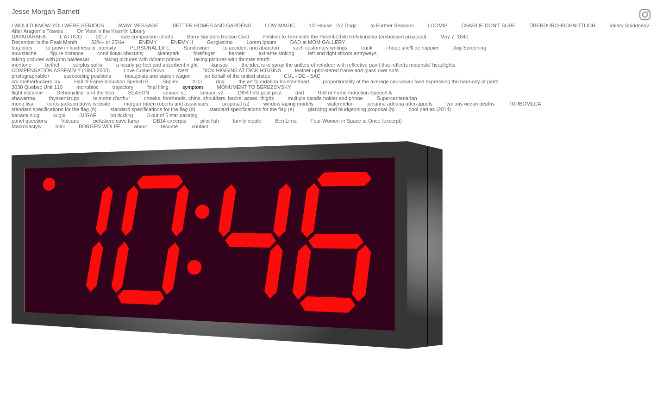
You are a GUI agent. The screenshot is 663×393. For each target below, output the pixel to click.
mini (60, 126)
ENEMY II (182, 42)
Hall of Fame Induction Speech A (355, 92)
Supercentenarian (397, 98)
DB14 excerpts (169, 121)
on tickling (122, 115)
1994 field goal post (259, 92)
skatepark (168, 53)
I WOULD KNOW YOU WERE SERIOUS (58, 25)
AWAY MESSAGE (138, 25)
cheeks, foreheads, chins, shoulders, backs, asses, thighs (209, 98)
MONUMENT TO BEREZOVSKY (254, 87)
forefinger (204, 53)
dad (299, 92)
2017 (101, 36)
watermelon (340, 103)
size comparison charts (147, 36)
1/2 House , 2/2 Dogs (333, 25)
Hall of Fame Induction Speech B (111, 81)
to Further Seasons (392, 25)
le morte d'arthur (111, 98)
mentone (21, 65)
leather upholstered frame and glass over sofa (347, 70)
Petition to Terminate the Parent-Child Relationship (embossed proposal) (344, 36)
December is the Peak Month (44, 42)
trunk (366, 47)
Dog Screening (469, 47)
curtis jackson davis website (78, 103)
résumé (169, 126)
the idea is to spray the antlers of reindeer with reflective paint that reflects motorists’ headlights (349, 65)
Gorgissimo (220, 42)
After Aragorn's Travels (37, 31)
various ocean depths (470, 103)
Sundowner (196, 47)
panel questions (29, 121)
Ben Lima (285, 121)
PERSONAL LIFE (150, 47)
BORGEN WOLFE (99, 126)
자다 (197, 81)
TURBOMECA (524, 103)
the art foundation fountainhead (273, 81)
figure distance (67, 53)
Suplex (170, 81)
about (140, 126)
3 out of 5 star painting (172, 115)
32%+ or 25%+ (108, 42)
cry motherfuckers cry (36, 81)
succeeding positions (87, 76)
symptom (192, 87)
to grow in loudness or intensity (81, 47)
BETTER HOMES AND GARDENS (212, 25)
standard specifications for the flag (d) (152, 109)
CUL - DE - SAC (302, 76)
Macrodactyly (27, 126)
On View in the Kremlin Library (111, 31)
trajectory (123, 87)
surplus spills (87, 65)
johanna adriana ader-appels (400, 103)
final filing (158, 87)
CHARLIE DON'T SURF (488, 25)
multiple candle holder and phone (325, 98)
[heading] (40, 12)
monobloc (87, 87)
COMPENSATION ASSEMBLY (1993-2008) (61, 70)
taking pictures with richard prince (142, 59)
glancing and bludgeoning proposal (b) (351, 109)
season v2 (211, 92)
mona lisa (22, 103)
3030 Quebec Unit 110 (37, 87)
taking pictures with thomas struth (231, 59)
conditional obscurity (120, 53)
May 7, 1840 (454, 36)
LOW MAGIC (280, 25)
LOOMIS (438, 25)
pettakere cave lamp (116, 121)
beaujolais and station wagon (158, 76)
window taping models (288, 103)
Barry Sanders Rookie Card (218, 36)
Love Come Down (144, 70)
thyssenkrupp (64, 98)
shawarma (23, 98)
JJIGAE (87, 115)
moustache (24, 53)
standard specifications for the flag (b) (54, 109)
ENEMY (148, 42)
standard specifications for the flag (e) (251, 109)
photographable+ (31, 76)
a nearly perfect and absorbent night (157, 65)
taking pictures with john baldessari (51, 59)
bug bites (22, 47)
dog (220, 81)
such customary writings (320, 47)
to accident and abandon (251, 47)
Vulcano (70, 121)
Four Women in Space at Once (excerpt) (356, 121)
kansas (220, 65)
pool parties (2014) (429, 109)
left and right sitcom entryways (342, 53)
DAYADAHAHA (29, 36)
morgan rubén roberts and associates (166, 103)
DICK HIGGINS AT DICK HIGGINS (241, 70)
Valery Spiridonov (629, 25)
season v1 (174, 92)
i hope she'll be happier (412, 47)
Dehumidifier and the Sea (85, 92)
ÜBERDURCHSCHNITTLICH (562, 25)
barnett (236, 53)
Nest (183, 70)
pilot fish (209, 121)
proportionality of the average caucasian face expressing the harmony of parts (410, 81)
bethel (52, 65)
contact (200, 126)
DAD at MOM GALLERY (317, 42)
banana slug (25, 115)
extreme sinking (276, 53)
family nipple (247, 121)
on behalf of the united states (237, 76)
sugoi (59, 115)
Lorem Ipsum (261, 42)
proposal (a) (236, 103)
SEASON (138, 92)
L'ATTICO (71, 36)
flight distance (27, 92)
